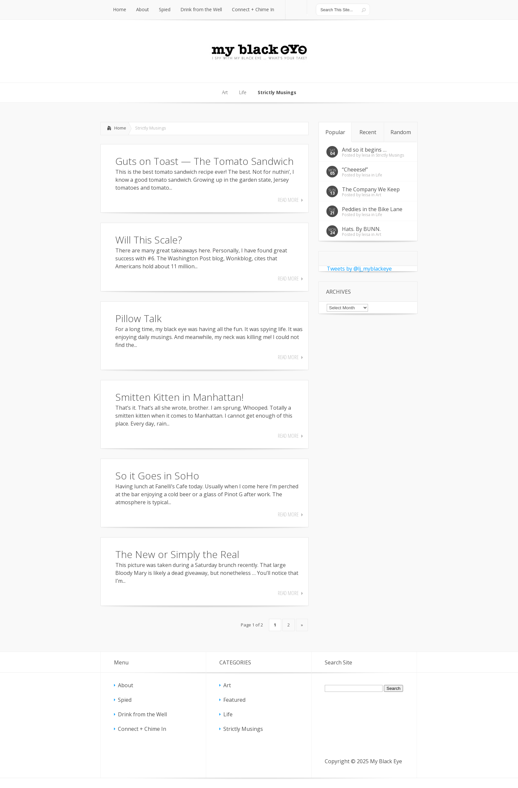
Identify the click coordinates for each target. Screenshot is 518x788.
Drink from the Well (142, 714)
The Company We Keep (371, 189)
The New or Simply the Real (177, 554)
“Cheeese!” (355, 169)
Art (378, 195)
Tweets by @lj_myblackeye (359, 268)
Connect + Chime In (142, 728)
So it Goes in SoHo (157, 475)
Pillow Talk (138, 318)
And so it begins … (364, 149)
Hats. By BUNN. (361, 229)
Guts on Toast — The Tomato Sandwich (204, 161)
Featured (234, 699)
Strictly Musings (390, 155)
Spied (124, 699)
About (125, 685)
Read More (288, 200)
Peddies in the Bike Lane (372, 209)
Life (379, 175)
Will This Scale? (148, 239)
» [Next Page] (302, 625)
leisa (366, 155)
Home (120, 128)
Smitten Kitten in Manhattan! (179, 397)
